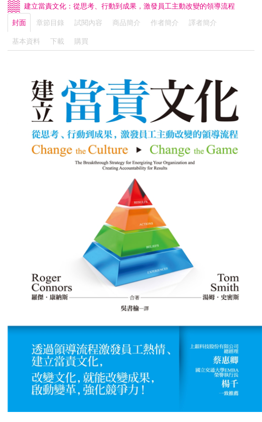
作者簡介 (165, 23)
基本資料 (26, 41)
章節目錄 (50, 23)
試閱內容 (88, 23)
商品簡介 (126, 23)
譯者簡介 (203, 23)
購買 (81, 41)
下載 (57, 41)
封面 (19, 23)
